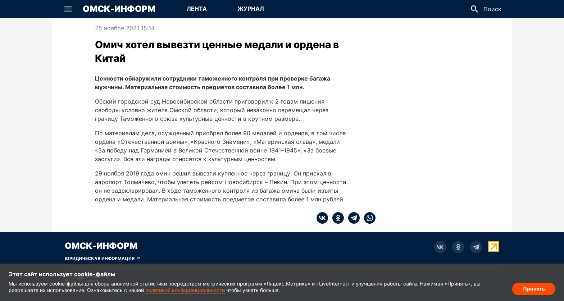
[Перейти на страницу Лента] (197, 9)
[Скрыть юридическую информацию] (102, 258)
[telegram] (352, 218)
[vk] (322, 218)
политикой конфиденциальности (185, 290)
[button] (68, 9)
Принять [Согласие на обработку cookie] (534, 289)
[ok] (336, 218)
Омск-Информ (119, 9)
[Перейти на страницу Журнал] (251, 9)
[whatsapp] (368, 218)
